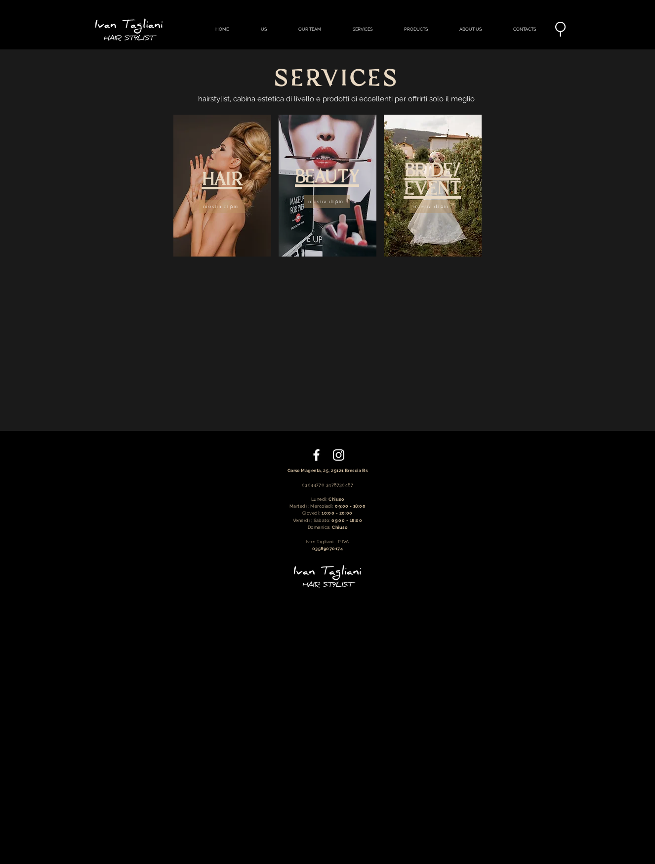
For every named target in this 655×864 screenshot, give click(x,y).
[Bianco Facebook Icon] (316, 455)
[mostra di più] (222, 206)
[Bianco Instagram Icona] (338, 455)
